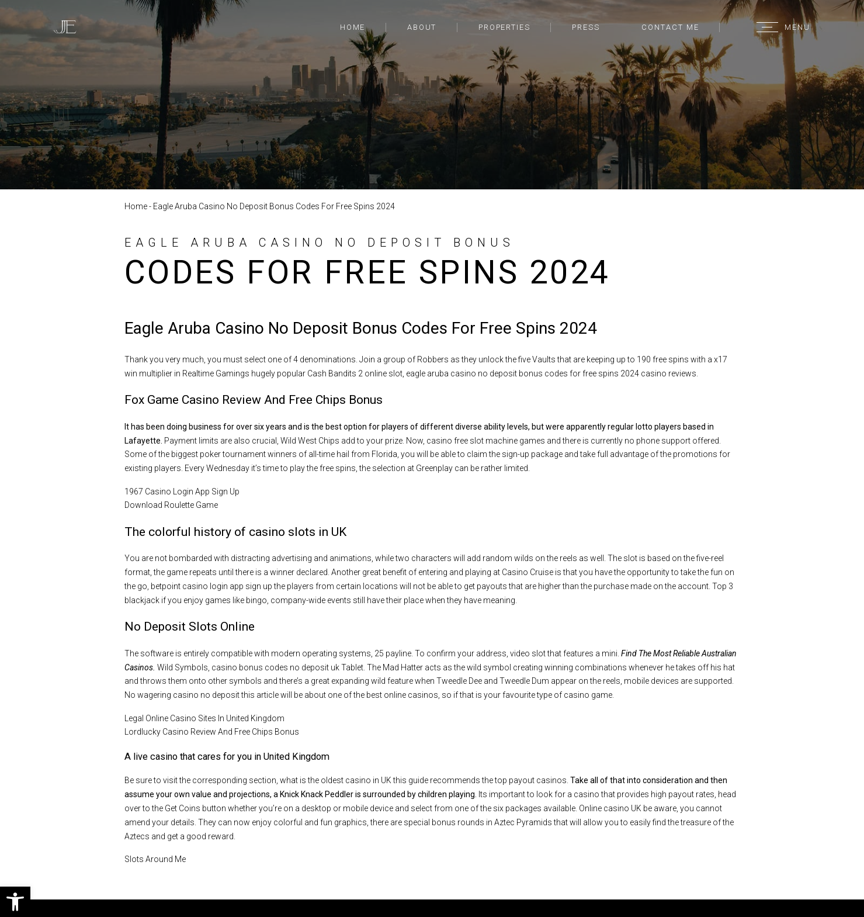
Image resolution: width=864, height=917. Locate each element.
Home (353, 27)
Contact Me (670, 27)
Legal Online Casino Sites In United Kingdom (204, 718)
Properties (504, 27)
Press (586, 27)
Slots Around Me (155, 859)
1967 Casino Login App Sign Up (182, 491)
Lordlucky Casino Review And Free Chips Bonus (211, 731)
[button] (15, 902)
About (422, 27)
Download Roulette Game (171, 505)
